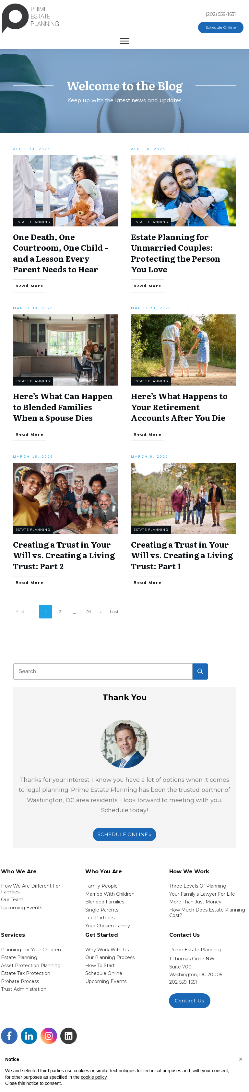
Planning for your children (31, 950)
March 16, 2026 (33, 456)
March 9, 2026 (150, 456)
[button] (240, 1059)
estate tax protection (25, 973)
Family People (101, 886)
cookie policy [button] (93, 1077)
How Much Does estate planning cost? (207, 913)
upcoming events (105, 981)
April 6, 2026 (148, 149)
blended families (104, 902)
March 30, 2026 (33, 308)
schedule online (103, 973)
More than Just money (195, 902)
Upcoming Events (21, 908)
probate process (20, 981)
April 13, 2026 (32, 149)
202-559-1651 (183, 982)
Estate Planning (33, 222)
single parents (101, 910)
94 (88, 611)
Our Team (12, 899)
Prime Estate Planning (195, 950)
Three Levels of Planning (197, 886)
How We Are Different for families (30, 889)
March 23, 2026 (151, 308)
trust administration (23, 989)
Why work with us (107, 950)
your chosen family (107, 926)
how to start (100, 965)
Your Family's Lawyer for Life (202, 894)
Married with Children (110, 894)
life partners (99, 918)
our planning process (110, 957)
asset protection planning (31, 965)
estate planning (19, 957)
